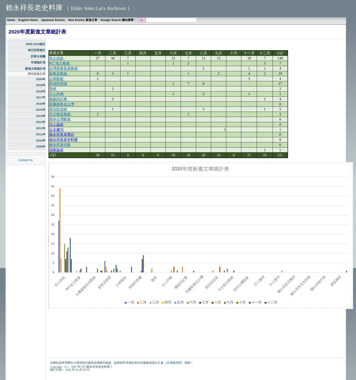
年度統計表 (38, 62)
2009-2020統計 (35, 44)
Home (11, 20)
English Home (28, 20)
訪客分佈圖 (38, 56)
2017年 (40, 97)
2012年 (40, 128)
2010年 (40, 140)
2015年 (40, 109)
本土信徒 (56, 58)
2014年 (40, 116)
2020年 (40, 79)
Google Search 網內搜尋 (117, 20)
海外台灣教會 (60, 119)
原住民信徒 (58, 109)
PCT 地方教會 (60, 63)
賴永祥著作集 (60, 145)
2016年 (40, 103)
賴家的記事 (58, 99)
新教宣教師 (58, 73)
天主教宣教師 (60, 114)
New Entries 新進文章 (82, 20)
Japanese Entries (53, 20)
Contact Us (25, 160)
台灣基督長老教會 (64, 68)
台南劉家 (56, 79)
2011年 (40, 134)
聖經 (53, 89)
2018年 (40, 91)
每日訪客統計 (36, 50)
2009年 (40, 146)
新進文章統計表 (35, 68)
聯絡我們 (176, 362)
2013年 (40, 122)
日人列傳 (56, 94)
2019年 (40, 85)
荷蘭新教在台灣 (61, 104)
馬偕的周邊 (58, 83)
